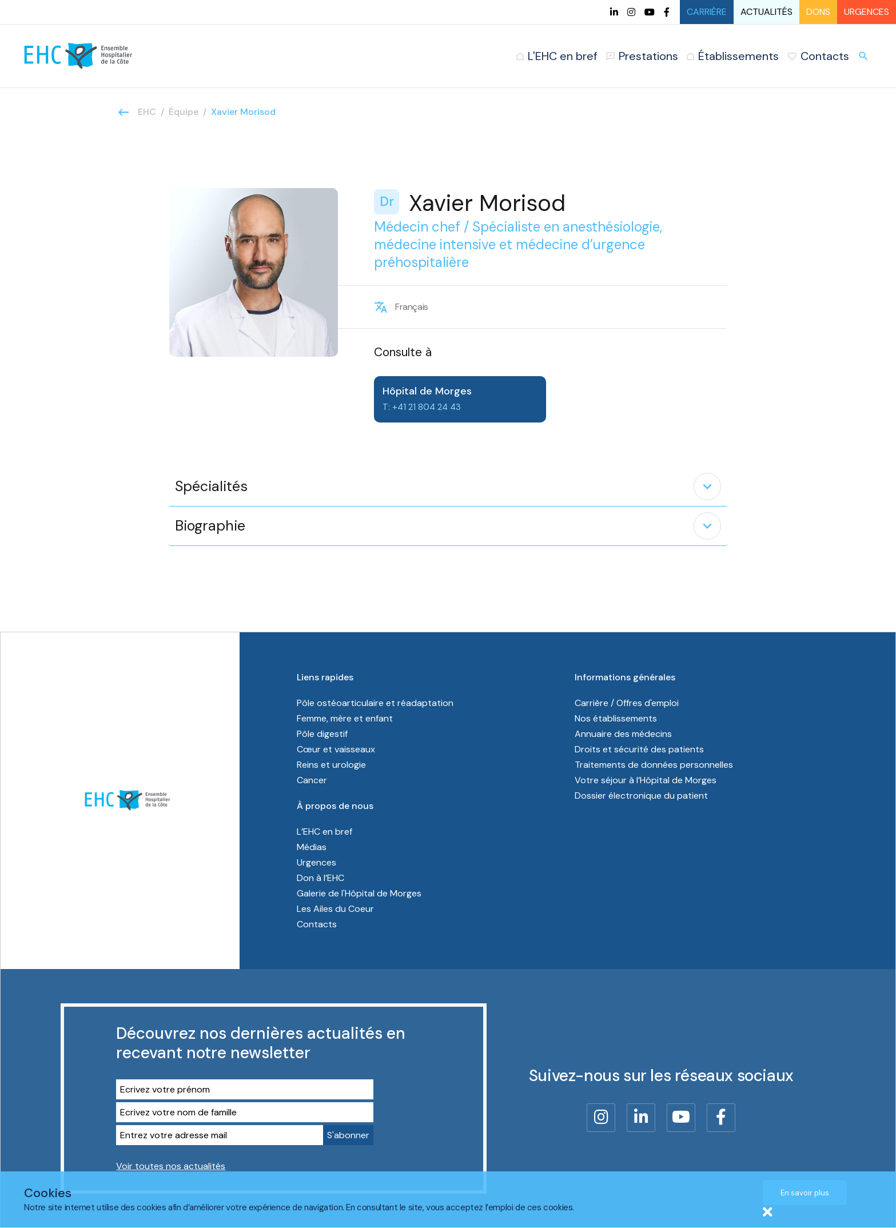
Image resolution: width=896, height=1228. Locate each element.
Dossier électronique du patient (641, 796)
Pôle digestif (322, 734)
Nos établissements (616, 718)
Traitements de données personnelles (654, 765)
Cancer (312, 780)
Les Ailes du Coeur (335, 909)
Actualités (766, 12)
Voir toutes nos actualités (170, 1166)
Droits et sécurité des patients (639, 749)
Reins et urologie (331, 765)
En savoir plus (804, 1193)
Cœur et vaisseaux (336, 749)
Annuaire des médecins (623, 734)
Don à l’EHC (320, 878)
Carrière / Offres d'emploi (627, 703)
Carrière (707, 12)
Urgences (866, 12)
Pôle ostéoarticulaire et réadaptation (376, 703)
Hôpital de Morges (427, 391)
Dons (818, 12)
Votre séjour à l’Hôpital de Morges (645, 780)
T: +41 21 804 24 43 (422, 407)
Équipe (183, 112)
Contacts (317, 924)
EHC (147, 112)
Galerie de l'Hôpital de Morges (359, 893)
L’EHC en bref (324, 832)
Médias (311, 847)
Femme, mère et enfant (346, 718)
